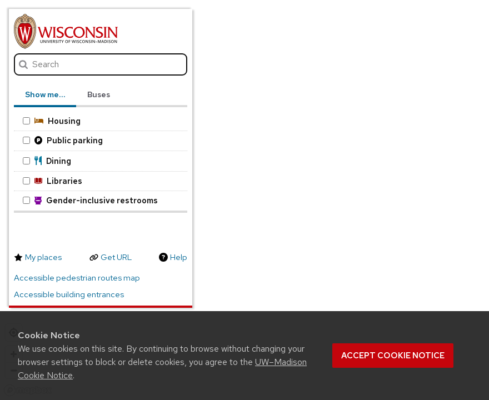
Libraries (52, 181)
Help (178, 257)
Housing (52, 121)
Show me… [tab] (45, 94)
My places (43, 257)
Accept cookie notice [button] (393, 355)
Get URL (116, 257)
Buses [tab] (98, 94)
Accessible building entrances (69, 294)
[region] (244, 200)
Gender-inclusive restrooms (90, 200)
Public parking (63, 140)
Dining (47, 161)
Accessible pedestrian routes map (77, 277)
